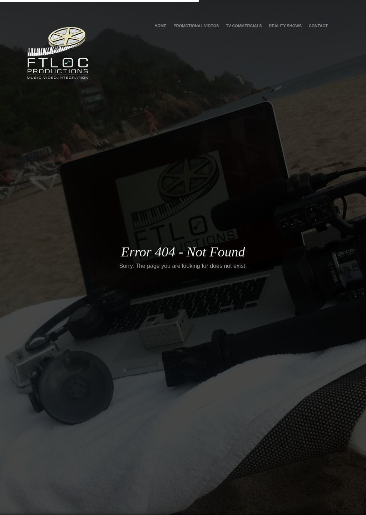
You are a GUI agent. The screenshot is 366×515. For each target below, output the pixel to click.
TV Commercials (244, 26)
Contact (318, 26)
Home (160, 26)
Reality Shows (285, 26)
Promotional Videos (196, 26)
